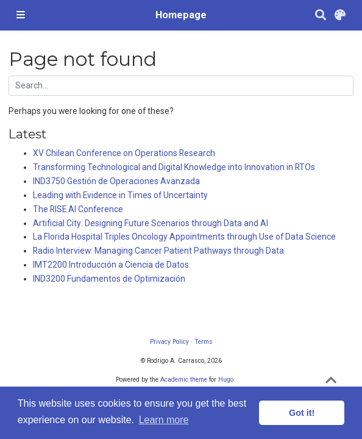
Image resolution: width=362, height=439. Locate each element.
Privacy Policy (169, 342)
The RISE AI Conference (78, 209)
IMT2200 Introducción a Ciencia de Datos (111, 264)
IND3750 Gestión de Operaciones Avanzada (116, 181)
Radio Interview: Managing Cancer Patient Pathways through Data (158, 250)
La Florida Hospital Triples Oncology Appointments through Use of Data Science (184, 236)
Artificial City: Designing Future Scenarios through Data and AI (150, 223)
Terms (203, 342)
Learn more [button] (164, 420)
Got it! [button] (301, 413)
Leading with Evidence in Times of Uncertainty (120, 195)
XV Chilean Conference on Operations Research (124, 153)
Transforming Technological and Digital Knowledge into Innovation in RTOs (174, 167)
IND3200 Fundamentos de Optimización (109, 279)
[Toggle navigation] (20, 15)
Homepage (181, 15)
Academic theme (183, 380)
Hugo (225, 380)
